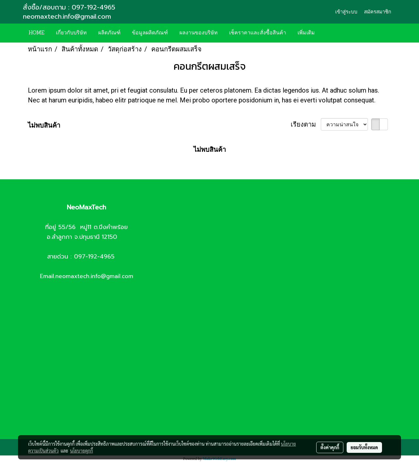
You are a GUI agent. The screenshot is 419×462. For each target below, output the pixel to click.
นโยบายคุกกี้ (81, 450)
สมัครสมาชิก (377, 12)
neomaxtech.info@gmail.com (68, 16)
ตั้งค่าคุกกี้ (329, 447)
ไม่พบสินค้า (44, 125)
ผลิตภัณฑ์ (109, 33)
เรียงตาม (306, 124)
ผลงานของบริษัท (198, 33)
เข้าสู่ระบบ (346, 12)
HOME (36, 33)
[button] (330, 33)
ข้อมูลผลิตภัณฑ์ (150, 33)
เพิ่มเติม (306, 33)
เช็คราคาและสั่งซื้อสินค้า (257, 33)
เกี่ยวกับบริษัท (71, 33)
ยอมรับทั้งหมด (364, 447)
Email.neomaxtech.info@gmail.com (86, 276)
